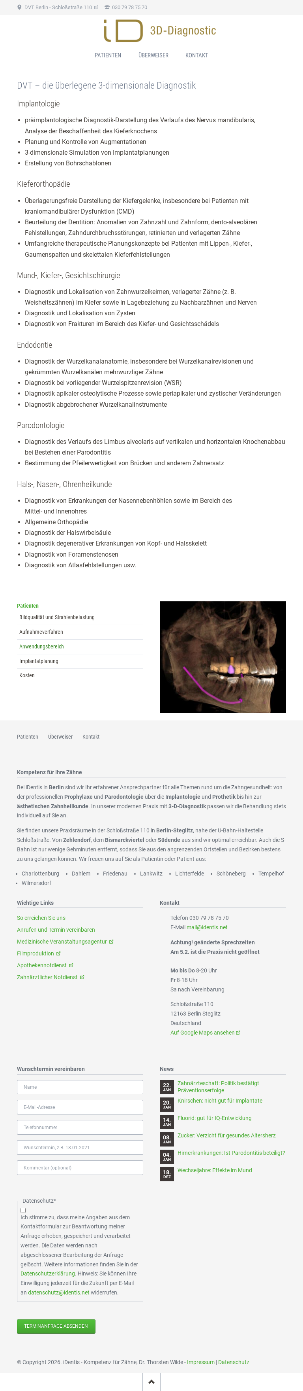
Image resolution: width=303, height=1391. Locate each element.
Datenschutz (233, 1362)
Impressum (201, 1362)
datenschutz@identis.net (59, 1292)
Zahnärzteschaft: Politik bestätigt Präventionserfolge (218, 1086)
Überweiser (153, 55)
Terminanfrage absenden (56, 1326)
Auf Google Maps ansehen (202, 1032)
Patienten (28, 606)
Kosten (27, 675)
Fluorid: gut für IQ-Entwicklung (215, 1118)
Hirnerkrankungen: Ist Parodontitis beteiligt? (231, 1153)
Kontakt (196, 55)
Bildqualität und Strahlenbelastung (57, 617)
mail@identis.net (207, 927)
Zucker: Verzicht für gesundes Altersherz (227, 1135)
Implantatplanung (38, 661)
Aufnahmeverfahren (41, 632)
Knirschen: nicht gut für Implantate (220, 1100)
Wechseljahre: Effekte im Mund (215, 1170)
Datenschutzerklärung (48, 1273)
